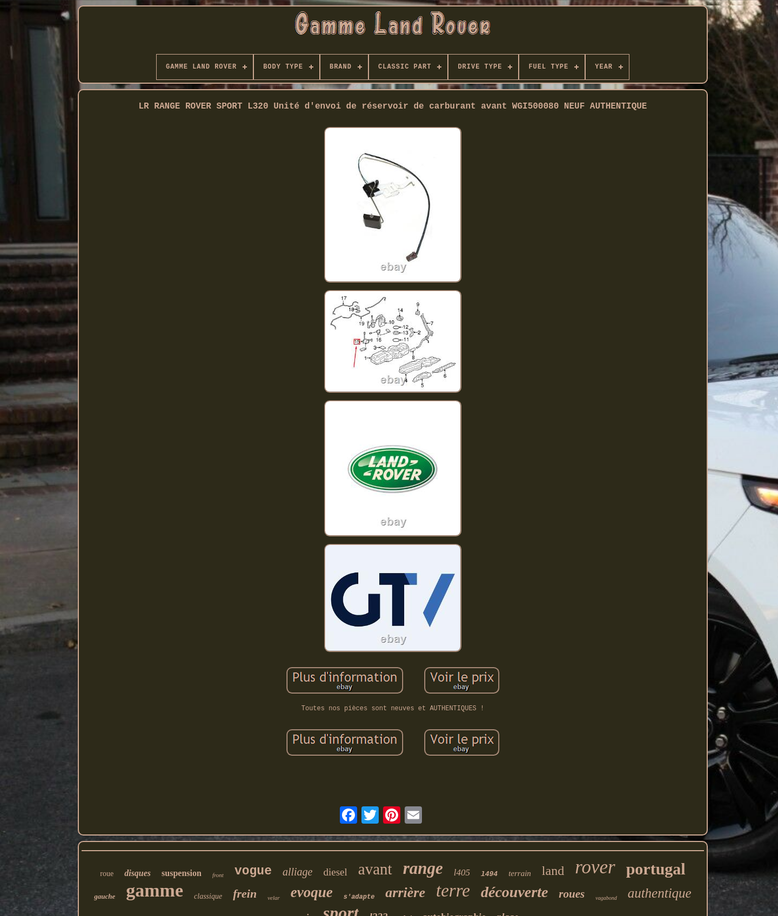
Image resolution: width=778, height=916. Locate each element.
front (218, 875)
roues (572, 893)
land (553, 871)
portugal (656, 869)
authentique (660, 893)
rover (595, 867)
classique (208, 896)
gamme (154, 890)
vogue (253, 871)
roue (106, 874)
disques (137, 873)
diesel (335, 872)
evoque (312, 892)
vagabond (605, 898)
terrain (519, 873)
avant (375, 869)
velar (273, 897)
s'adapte (359, 897)
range (423, 868)
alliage (298, 872)
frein (245, 893)
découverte (514, 892)
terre (453, 890)
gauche (104, 896)
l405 (462, 872)
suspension (182, 873)
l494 (489, 874)
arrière (405, 892)
